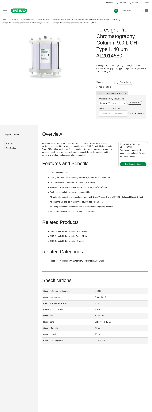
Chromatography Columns (62, 20)
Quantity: (99, 82)
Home (4, 20)
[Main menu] (5, 10)
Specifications (11, 148)
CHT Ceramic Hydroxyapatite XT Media (67, 241)
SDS (101, 93)
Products (13, 20)
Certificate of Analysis (116, 93)
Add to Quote (125, 82)
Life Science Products (27, 20)
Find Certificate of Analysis (110, 108)
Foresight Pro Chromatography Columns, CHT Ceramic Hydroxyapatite (25, 23)
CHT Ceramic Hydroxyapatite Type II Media (68, 236)
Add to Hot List (105, 87)
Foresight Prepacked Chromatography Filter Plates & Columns (77, 261)
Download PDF (135, 103)
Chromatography (43, 20)
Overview (9, 143)
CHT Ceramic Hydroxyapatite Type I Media (68, 231)
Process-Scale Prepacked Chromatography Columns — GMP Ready (97, 20)
